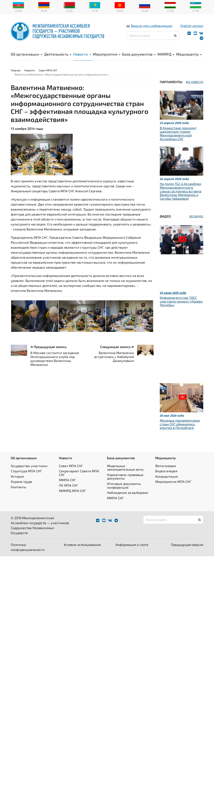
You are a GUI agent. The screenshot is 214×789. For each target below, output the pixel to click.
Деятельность (57, 54)
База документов (139, 54)
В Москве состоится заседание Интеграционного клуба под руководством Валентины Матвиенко (54, 359)
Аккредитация (166, 476)
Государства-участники (29, 466)
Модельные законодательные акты (125, 467)
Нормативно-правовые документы (125, 476)
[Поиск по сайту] (153, 35)
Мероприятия (106, 54)
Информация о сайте (131, 545)
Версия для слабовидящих (151, 26)
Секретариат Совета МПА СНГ (79, 473)
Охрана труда (21, 481)
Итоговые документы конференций (124, 485)
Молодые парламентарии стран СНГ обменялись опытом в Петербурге (180, 424)
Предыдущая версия (187, 545)
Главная (15, 70)
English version (191, 26)
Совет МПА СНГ (48, 70)
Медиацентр (189, 54)
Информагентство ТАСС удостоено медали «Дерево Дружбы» (181, 301)
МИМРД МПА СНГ (72, 491)
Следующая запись (117, 347)
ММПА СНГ (67, 480)
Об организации (26, 54)
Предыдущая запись (48, 347)
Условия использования (82, 545)
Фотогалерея (165, 466)
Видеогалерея (166, 471)
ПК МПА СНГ (68, 485)
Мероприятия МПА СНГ (173, 481)
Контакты (18, 487)
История (17, 476)
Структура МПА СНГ (26, 471)
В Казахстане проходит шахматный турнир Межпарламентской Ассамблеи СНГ (178, 133)
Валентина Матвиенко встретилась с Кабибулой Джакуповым (114, 357)
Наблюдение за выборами (127, 492)
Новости (82, 54)
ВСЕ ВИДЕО (196, 216)
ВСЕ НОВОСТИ (194, 82)
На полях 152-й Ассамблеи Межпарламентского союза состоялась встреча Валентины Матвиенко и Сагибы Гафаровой (180, 191)
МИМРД (165, 54)
